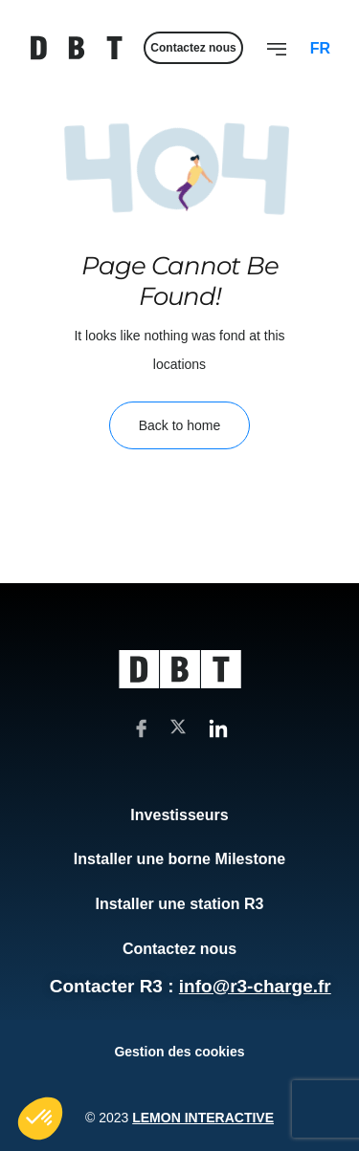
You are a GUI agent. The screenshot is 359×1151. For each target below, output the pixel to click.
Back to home (180, 425)
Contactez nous (179, 949)
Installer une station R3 (179, 904)
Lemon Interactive (203, 1117)
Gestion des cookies (179, 1051)
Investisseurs (179, 815)
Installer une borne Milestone (179, 859)
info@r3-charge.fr (255, 986)
